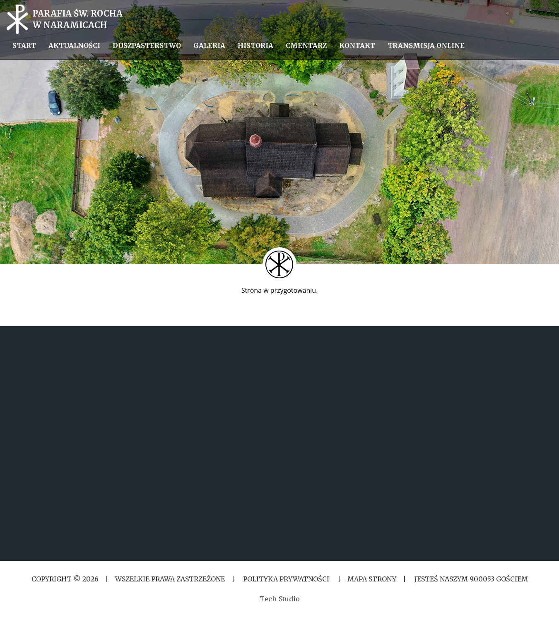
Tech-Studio (280, 599)
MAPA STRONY (371, 579)
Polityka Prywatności (286, 579)
